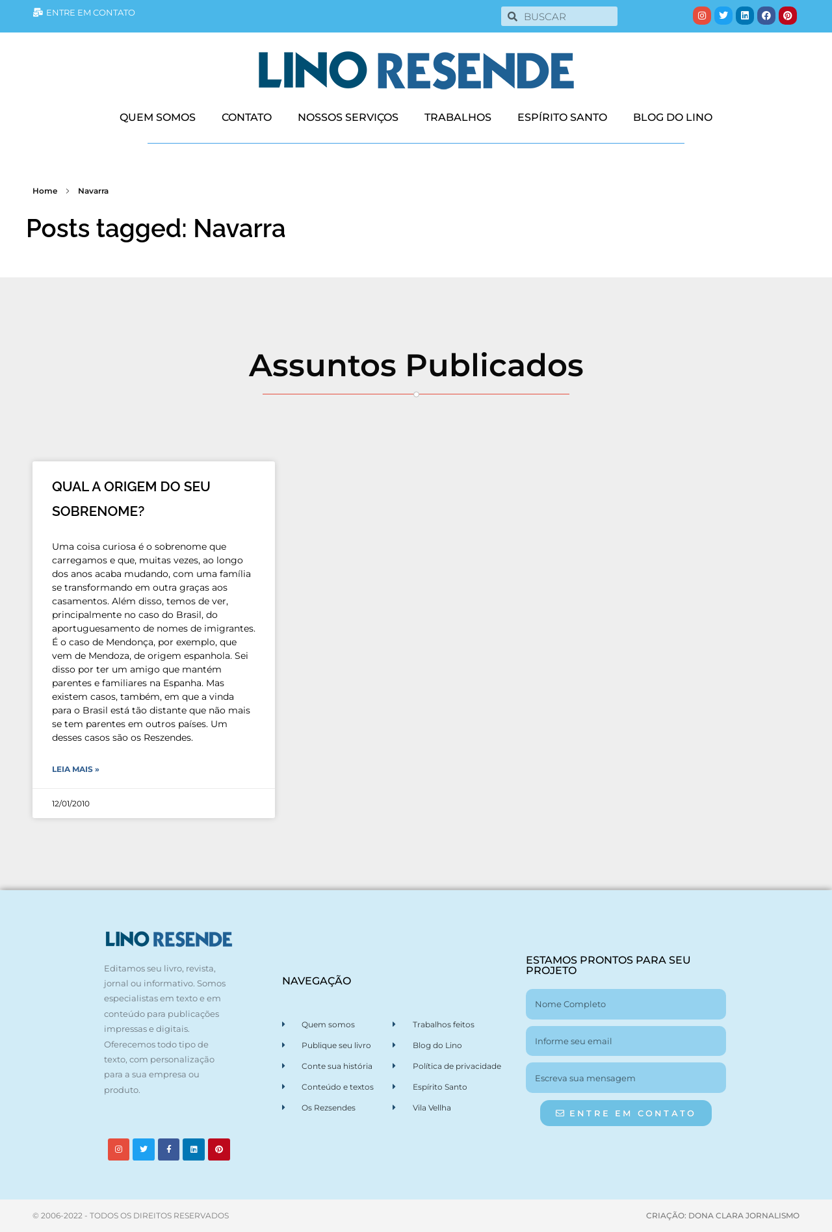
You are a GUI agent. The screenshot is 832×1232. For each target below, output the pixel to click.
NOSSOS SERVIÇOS (348, 117)
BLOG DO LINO (672, 117)
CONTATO (247, 117)
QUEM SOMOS (158, 117)
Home (44, 191)
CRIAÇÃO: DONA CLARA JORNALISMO (723, 1215)
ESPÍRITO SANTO (562, 117)
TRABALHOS (457, 117)
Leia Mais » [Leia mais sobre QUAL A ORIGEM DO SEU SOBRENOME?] (75, 769)
